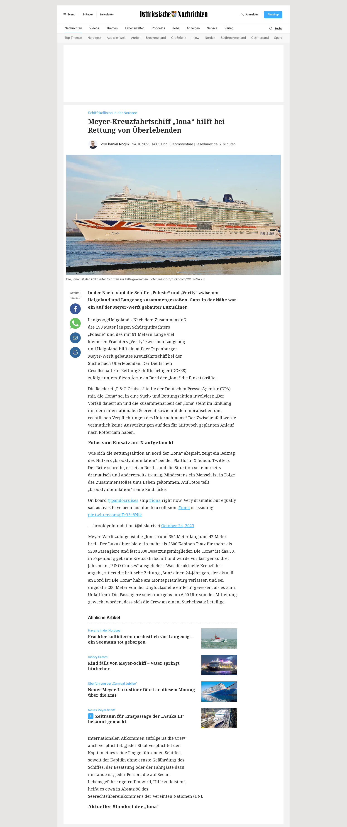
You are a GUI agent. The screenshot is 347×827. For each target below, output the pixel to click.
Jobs (175, 28)
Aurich (135, 37)
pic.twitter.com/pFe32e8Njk (115, 514)
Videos (94, 28)
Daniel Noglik (119, 144)
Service (212, 28)
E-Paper (88, 14)
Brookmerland (156, 37)
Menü (68, 14)
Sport (278, 37)
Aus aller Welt (116, 37)
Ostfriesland (260, 37)
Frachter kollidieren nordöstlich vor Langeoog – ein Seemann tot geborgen (140, 639)
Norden (210, 37)
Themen (112, 28)
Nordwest (94, 37)
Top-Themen (73, 37)
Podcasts (158, 28)
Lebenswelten (134, 28)
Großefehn (178, 37)
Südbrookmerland (233, 37)
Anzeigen (193, 28)
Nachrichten (73, 28)
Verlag (229, 28)
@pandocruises (123, 500)
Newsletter (107, 14)
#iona (155, 500)
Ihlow (195, 37)
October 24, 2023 (177, 525)
